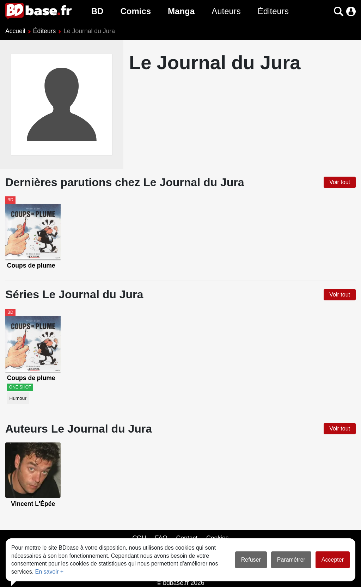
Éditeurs (273, 11)
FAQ (161, 538)
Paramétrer (291, 560)
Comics (135, 11)
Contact (186, 538)
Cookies (217, 538)
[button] (338, 11)
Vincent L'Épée (33, 503)
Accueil (15, 31)
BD (97, 11)
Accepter (333, 560)
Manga (181, 11)
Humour (18, 398)
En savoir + (49, 572)
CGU (139, 538)
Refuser (251, 560)
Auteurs (226, 11)
